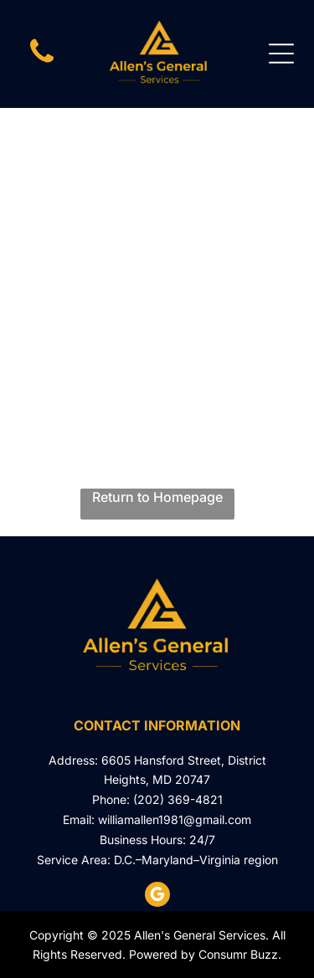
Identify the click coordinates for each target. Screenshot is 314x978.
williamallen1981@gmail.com (174, 819)
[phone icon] (42, 62)
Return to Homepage (157, 497)
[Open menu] (281, 53)
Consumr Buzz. (239, 954)
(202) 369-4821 (178, 799)
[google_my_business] (157, 896)
